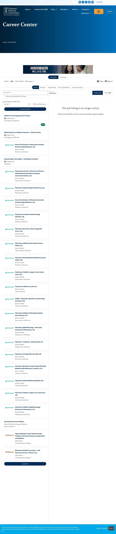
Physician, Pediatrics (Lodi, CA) (26, 286)
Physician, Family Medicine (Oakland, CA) (29, 380)
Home (4, 42)
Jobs (12, 81)
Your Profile (19, 81)
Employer (63, 77)
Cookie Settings (101, 528)
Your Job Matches (64, 87)
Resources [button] (29, 81)
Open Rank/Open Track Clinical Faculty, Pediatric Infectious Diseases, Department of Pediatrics (30, 436)
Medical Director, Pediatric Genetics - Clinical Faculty (22, 132)
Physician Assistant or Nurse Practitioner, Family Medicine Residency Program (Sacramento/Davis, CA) (29, 173)
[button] (108, 93)
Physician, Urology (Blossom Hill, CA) (28, 354)
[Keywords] (25, 93)
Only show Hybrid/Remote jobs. (16, 96)
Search (35, 87)
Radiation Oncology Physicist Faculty (17, 116)
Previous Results (25, 109)
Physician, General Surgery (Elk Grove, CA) (30, 188)
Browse (42, 87)
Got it (111, 528)
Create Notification (40, 104)
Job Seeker (53, 77)
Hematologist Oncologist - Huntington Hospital (21, 159)
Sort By (6, 104)
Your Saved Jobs (77, 87)
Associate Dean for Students (14, 421)
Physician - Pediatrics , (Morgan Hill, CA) (29, 342)
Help (100, 81)
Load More (25, 464)
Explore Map (52, 87)
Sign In (109, 81)
